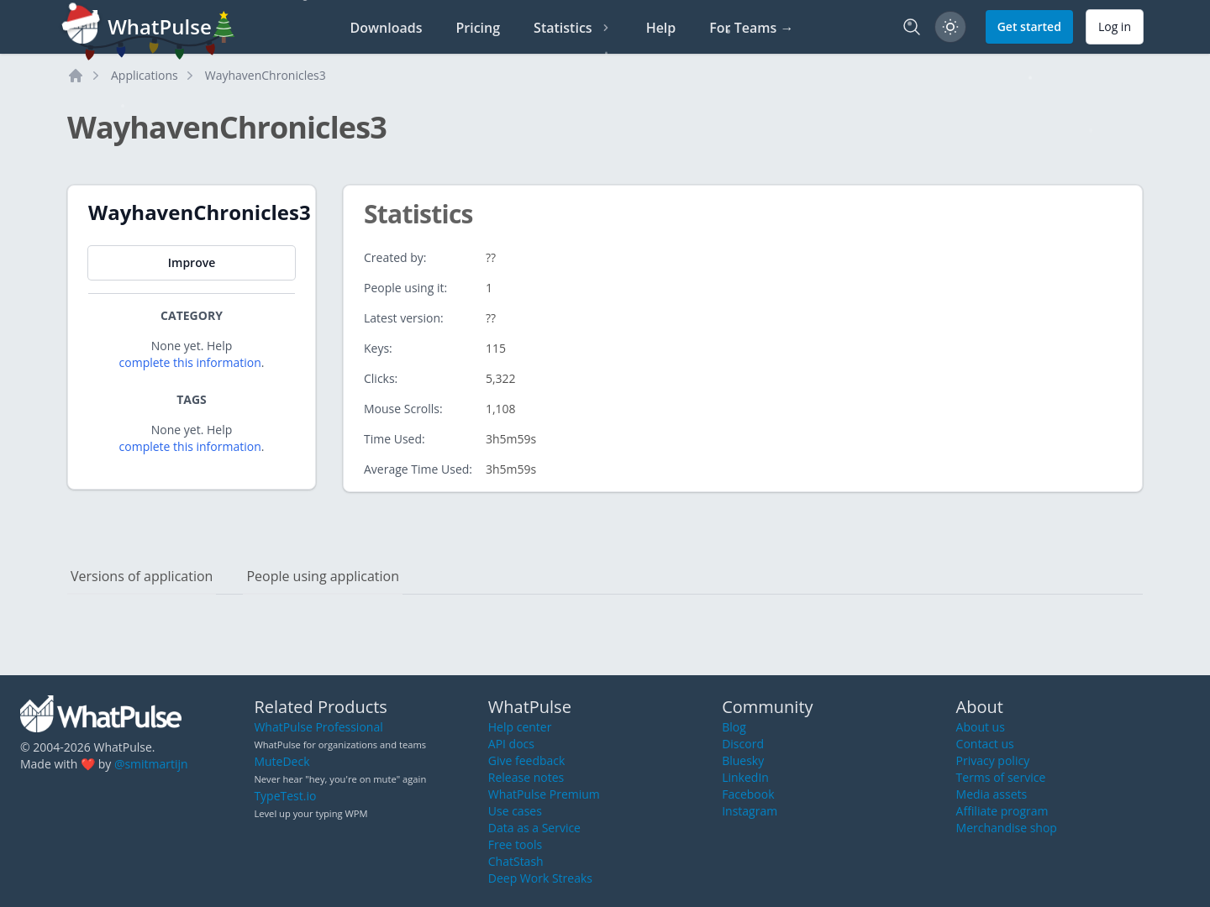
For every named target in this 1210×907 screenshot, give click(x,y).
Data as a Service (534, 828)
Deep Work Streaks (540, 878)
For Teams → (751, 27)
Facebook (748, 794)
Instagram (749, 811)
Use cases (515, 811)
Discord (743, 744)
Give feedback (527, 760)
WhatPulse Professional (318, 727)
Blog (734, 727)
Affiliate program (1002, 811)
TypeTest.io (285, 796)
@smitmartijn (151, 764)
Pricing (477, 27)
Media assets (992, 794)
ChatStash (516, 861)
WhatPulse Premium (544, 794)
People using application (322, 576)
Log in (1114, 26)
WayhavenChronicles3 (265, 75)
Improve (191, 262)
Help (661, 27)
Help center (520, 727)
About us (980, 727)
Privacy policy (993, 760)
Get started (1029, 26)
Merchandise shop (1006, 828)
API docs (511, 744)
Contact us (985, 744)
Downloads (386, 27)
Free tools (515, 844)
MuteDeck (281, 761)
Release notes (526, 777)
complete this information (190, 362)
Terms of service (1001, 777)
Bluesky (743, 760)
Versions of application (142, 576)
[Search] (912, 27)
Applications (144, 75)
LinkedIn (745, 777)
